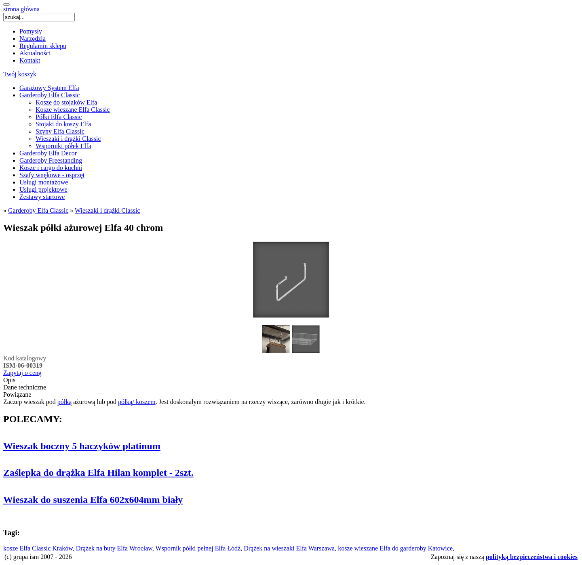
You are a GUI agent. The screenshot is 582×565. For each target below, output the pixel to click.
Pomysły (30, 31)
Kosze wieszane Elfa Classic (73, 109)
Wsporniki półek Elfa (63, 145)
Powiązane (17, 394)
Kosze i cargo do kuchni (50, 167)
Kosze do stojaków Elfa (66, 102)
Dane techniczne (24, 387)
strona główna (21, 9)
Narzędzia (32, 38)
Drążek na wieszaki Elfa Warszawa (289, 548)
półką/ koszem (137, 401)
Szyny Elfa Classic (60, 131)
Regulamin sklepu (42, 45)
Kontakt (29, 60)
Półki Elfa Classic (59, 116)
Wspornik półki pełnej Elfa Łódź (198, 548)
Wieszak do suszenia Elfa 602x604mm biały (93, 499)
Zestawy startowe (42, 196)
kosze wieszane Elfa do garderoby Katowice (395, 548)
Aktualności (35, 53)
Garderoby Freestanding (50, 160)
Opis (9, 380)
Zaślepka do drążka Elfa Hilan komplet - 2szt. (98, 472)
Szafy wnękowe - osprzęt (51, 175)
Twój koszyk (19, 74)
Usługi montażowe (43, 182)
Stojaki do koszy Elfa (63, 124)
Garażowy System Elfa (49, 87)
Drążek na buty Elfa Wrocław (114, 548)
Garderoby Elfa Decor (48, 153)
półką (64, 401)
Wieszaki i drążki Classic (68, 138)
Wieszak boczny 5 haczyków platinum (81, 446)
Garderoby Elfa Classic (49, 95)
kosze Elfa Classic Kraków (38, 548)
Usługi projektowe (43, 189)
